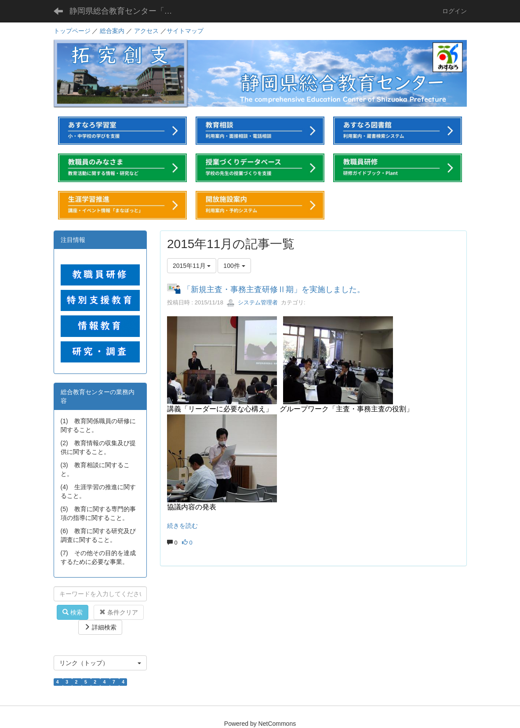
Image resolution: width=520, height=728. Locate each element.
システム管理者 (252, 302)
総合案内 (112, 30)
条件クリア (118, 612)
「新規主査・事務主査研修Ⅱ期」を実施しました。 (274, 289)
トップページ (72, 30)
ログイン (454, 11)
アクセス (146, 30)
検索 (72, 612)
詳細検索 (100, 627)
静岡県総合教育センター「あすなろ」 (127, 11)
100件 (234, 265)
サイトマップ (185, 30)
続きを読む (182, 525)
